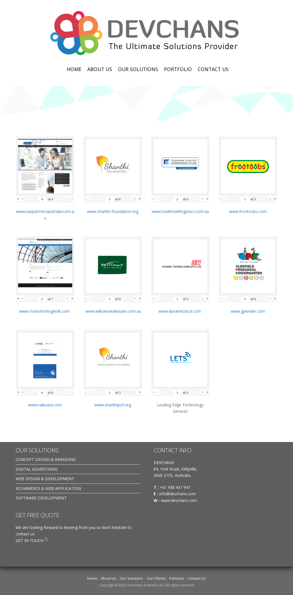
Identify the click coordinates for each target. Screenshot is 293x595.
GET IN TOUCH (29, 540)
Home (92, 578)
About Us (108, 578)
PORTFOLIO (178, 69)
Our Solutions (131, 578)
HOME (74, 69)
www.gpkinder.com (248, 311)
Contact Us (197, 578)
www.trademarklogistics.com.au (180, 211)
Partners (176, 578)
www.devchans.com (179, 500)
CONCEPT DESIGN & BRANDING (46, 459)
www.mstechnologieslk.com (45, 311)
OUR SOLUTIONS (138, 69)
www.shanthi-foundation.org (112, 211)
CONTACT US (213, 69)
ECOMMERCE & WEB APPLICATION (48, 488)
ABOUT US (99, 69)
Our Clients (156, 578)
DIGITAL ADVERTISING (36, 469)
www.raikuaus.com (45, 404)
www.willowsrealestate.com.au (112, 311)
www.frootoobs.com (248, 211)
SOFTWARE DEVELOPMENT (41, 498)
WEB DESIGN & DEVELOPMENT (45, 478)
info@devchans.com (178, 493)
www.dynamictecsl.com (180, 311)
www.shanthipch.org (113, 404)
